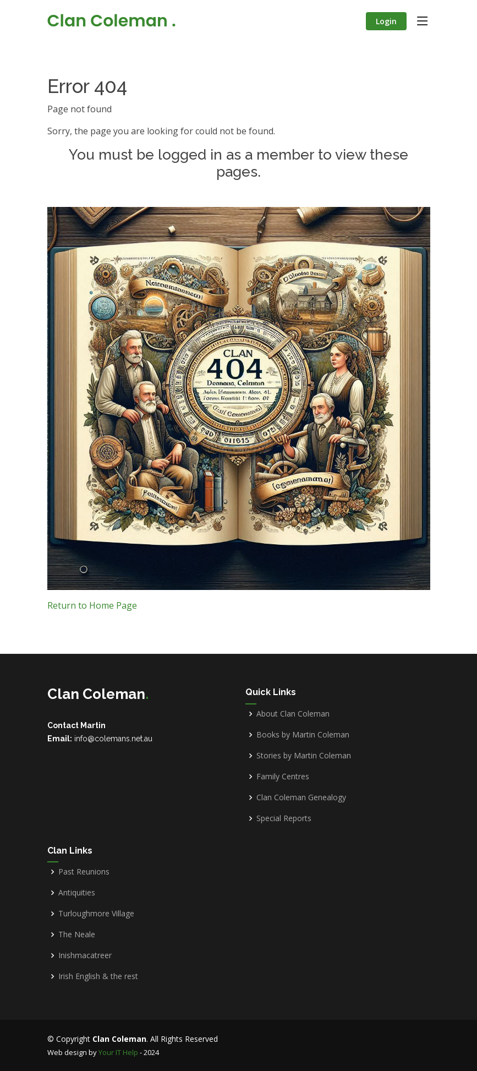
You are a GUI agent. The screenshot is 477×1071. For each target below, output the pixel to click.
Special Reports (283, 818)
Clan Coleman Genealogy (301, 797)
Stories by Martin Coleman (303, 755)
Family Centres (282, 776)
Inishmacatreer (85, 955)
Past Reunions (83, 872)
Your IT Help (118, 1052)
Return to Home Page (92, 605)
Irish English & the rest (98, 976)
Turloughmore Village (96, 913)
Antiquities (76, 893)
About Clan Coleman (293, 714)
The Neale (76, 934)
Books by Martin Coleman (302, 735)
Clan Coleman (111, 20)
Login (386, 21)
